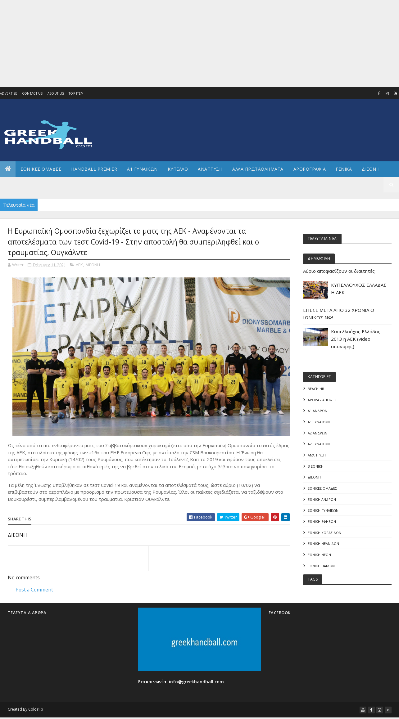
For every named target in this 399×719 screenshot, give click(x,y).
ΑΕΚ (79, 264)
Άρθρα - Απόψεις (322, 400)
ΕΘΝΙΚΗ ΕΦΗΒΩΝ (322, 522)
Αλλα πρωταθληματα (257, 169)
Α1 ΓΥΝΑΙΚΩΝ (142, 169)
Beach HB (316, 388)
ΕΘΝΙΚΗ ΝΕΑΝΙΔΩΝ (323, 544)
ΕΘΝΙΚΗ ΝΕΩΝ (319, 555)
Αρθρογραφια (309, 169)
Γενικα (344, 169)
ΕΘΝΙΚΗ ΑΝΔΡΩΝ (322, 499)
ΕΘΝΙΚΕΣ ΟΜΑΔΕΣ (40, 169)
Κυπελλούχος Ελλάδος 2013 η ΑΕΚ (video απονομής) (355, 338)
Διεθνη (370, 169)
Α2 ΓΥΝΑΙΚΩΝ (319, 444)
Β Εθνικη (316, 466)
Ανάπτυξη (317, 455)
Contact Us (32, 93)
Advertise (8, 93)
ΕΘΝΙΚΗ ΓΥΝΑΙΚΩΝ (323, 511)
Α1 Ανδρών (317, 411)
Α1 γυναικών (319, 422)
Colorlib (35, 709)
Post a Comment (34, 589)
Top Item (76, 93)
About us (56, 93)
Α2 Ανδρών (317, 433)
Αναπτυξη (210, 169)
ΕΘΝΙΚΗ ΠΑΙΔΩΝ (321, 566)
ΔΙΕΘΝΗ (92, 264)
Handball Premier (94, 169)
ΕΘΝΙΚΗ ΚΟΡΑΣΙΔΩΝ (324, 533)
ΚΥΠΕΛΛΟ (178, 169)
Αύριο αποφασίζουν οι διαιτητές (339, 271)
